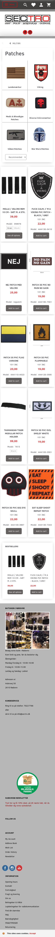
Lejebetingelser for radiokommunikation (22, 906)
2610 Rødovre (11, 687)
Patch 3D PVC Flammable (41, 359)
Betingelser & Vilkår (13, 902)
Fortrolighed (10, 890)
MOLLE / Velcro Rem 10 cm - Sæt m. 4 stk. (13, 210)
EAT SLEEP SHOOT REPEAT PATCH (41, 509)
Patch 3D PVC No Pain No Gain (41, 286)
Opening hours (11, 881)
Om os (8, 898)
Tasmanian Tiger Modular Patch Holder (13, 433)
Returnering (10, 927)
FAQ (7, 914)
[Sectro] (27, 19)
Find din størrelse (12, 910)
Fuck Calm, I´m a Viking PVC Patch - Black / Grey (41, 212)
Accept (32, 933)
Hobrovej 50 (10, 683)
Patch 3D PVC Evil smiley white (41, 431)
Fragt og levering (12, 894)
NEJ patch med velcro (14, 286)
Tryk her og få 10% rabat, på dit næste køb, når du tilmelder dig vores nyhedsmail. (27, 804)
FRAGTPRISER (11, 923)
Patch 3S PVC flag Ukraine (14, 359)
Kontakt (8, 886)
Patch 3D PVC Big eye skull (14, 509)
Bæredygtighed (11, 918)
